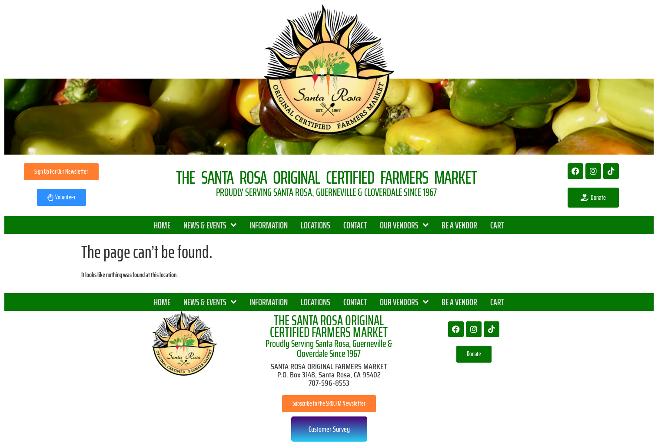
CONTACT (355, 225)
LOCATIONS (315, 225)
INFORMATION (268, 225)
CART (497, 225)
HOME (162, 225)
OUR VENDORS (404, 225)
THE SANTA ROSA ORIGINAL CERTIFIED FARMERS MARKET (329, 326)
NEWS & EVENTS (209, 225)
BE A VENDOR (459, 225)
